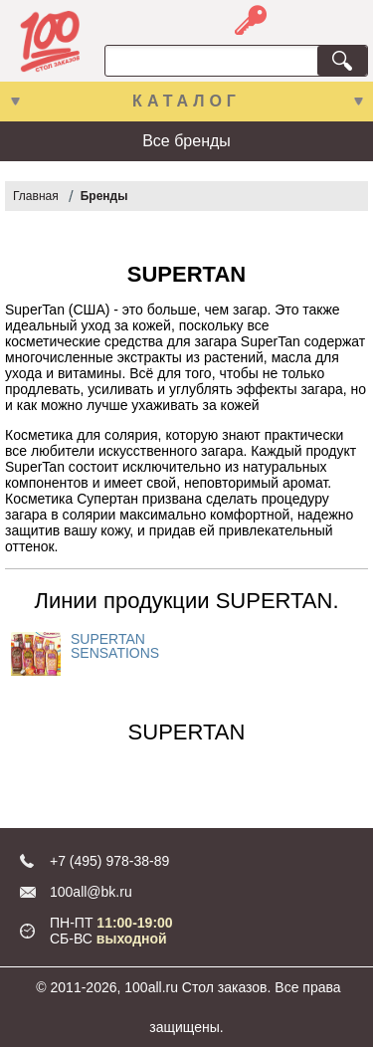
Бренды (104, 196)
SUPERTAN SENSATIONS (115, 646)
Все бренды (186, 140)
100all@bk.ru (91, 892)
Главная (36, 196)
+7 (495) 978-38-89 (109, 861)
